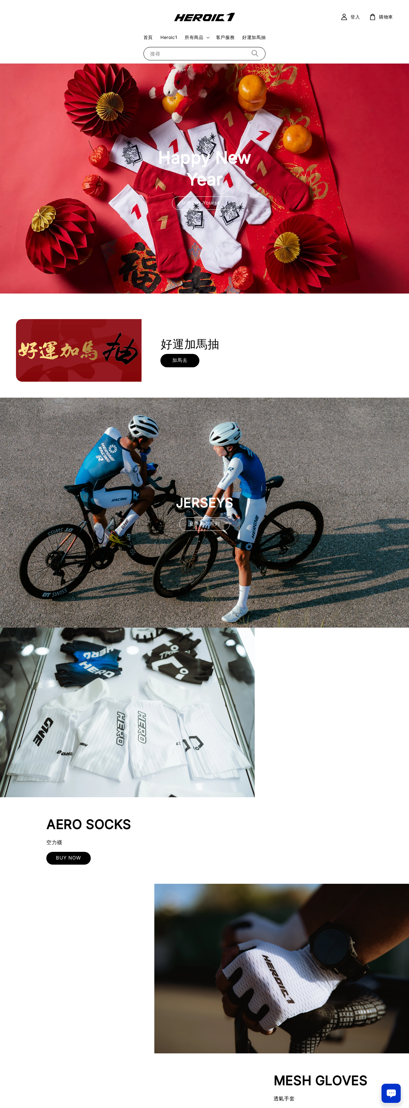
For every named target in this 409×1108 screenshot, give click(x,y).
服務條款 (183, 1094)
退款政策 (226, 1094)
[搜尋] (255, 53)
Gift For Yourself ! (205, 203)
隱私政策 (204, 1094)
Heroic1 (168, 37)
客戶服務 (225, 37)
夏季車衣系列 (204, 524)
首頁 (148, 37)
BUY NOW (307, 727)
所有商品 (194, 37)
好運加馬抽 (254, 37)
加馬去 (180, 360)
